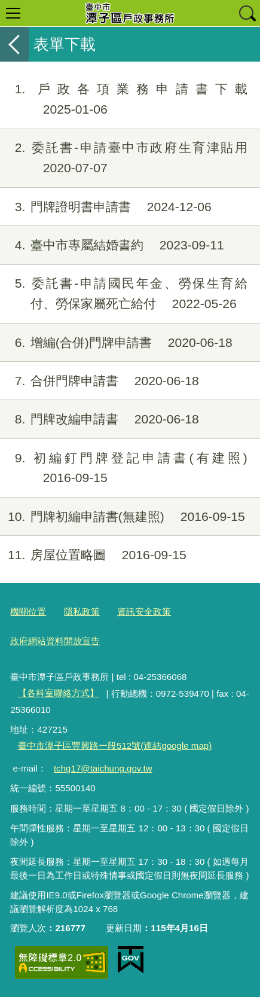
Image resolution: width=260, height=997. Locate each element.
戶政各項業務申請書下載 (123, 99)
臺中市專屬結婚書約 (112, 245)
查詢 (247, 13)
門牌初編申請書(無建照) (122, 517)
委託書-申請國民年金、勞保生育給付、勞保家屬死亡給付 (123, 293)
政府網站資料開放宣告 (55, 641)
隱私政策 (82, 611)
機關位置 (28, 611)
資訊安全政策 (144, 611)
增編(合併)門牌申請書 (116, 343)
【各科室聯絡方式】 (58, 693)
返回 (14, 44)
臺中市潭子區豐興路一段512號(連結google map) (115, 745)
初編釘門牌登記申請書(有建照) (123, 468)
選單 (13, 13)
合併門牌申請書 (99, 381)
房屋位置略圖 (93, 555)
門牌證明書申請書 (106, 207)
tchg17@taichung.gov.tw (103, 768)
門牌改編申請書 (99, 419)
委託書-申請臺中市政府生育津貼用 (123, 158)
